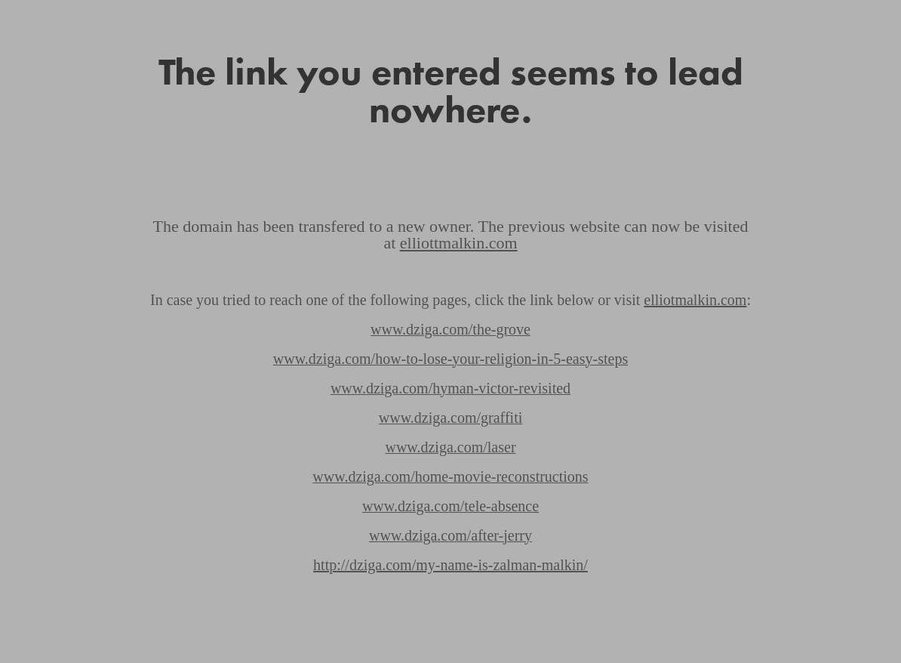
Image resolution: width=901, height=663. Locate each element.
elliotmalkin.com (695, 299)
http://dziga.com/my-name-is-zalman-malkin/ (450, 565)
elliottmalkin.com (459, 242)
